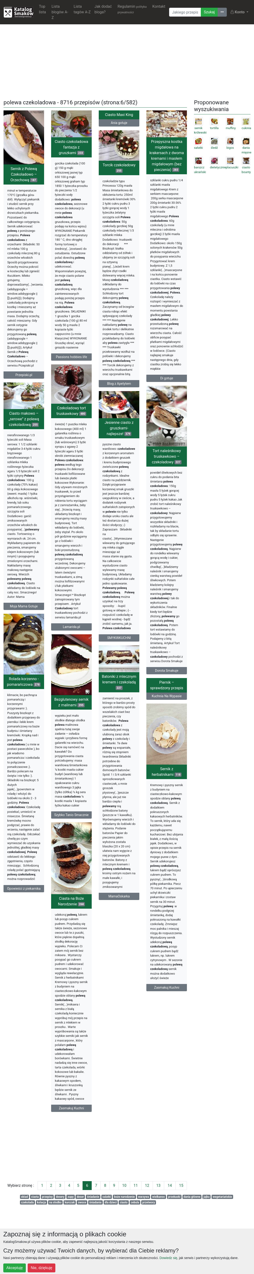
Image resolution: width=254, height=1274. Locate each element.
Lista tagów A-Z (82, 9)
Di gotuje (166, 378)
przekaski (174, 1196)
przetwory (148, 1202)
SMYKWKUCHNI (131, 642)
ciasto (124, 1202)
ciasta (35, 1196)
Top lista (42, 9)
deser (80, 1196)
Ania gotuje (119, 123)
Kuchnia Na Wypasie (155, 703)
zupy (71, 1196)
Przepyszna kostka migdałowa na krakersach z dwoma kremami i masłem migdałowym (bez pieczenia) (166, 155)
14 (170, 1185)
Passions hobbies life (71, 357)
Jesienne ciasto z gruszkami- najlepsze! (130, 432)
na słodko (55, 1202)
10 (124, 1185)
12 (147, 1185)
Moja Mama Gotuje (24, 609)
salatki (106, 1196)
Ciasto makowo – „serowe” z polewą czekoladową (24, 421)
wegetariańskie (222, 1196)
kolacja (41, 1202)
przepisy (47, 1196)
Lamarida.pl (71, 631)
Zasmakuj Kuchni (155, 996)
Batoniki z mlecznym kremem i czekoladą (107, 689)
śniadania (95, 1202)
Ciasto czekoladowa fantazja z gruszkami (71, 147)
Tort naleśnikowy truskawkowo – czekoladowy (155, 461)
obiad (24, 1196)
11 (135, 1185)
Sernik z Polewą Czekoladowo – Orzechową (24, 174)
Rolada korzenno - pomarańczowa (24, 689)
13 (158, 1185)
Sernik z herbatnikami (155, 781)
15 (181, 1185)
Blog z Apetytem (119, 383)
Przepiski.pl (23, 375)
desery (60, 1196)
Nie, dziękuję (41, 1268)
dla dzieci (111, 1202)
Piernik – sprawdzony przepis (155, 693)
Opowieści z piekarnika (24, 896)
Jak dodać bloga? (103, 9)
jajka (207, 1196)
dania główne (192, 1196)
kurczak (70, 1202)
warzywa (143, 1196)
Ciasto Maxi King (119, 115)
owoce (82, 1202)
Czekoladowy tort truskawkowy (72, 415)
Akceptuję (14, 1268)
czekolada (27, 1202)
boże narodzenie (124, 1196)
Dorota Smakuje (155, 676)
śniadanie (93, 1196)
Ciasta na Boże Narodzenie (94, 915)
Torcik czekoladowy (119, 168)
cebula (135, 1202)
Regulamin (132, 9)
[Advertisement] (127, 61)
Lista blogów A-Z (60, 12)
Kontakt (158, 6)
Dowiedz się (168, 1258)
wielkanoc (158, 1196)
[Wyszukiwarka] (185, 12)
